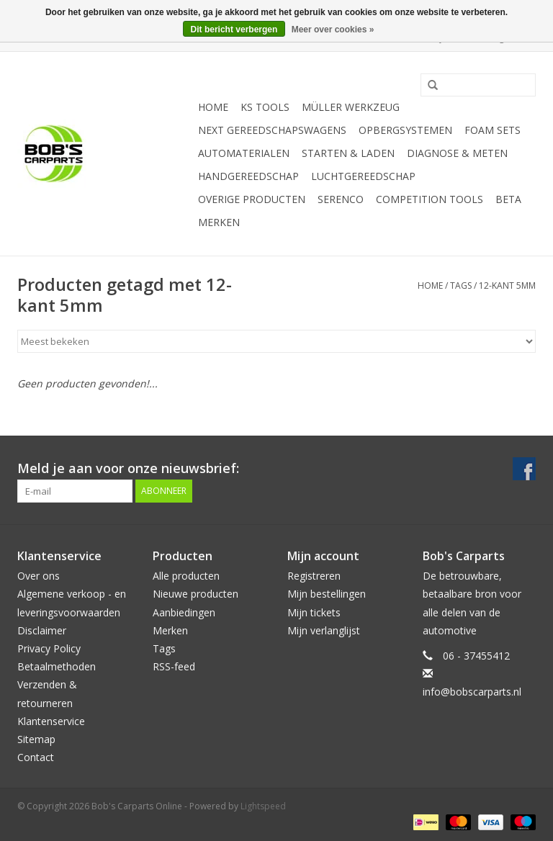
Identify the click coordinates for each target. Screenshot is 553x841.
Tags (461, 285)
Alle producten (186, 576)
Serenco (341, 199)
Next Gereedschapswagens (272, 130)
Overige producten (251, 199)
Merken (219, 222)
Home (213, 107)
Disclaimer (41, 630)
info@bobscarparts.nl (472, 691)
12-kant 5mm (507, 285)
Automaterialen (243, 153)
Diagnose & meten (457, 153)
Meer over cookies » (333, 29)
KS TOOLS (264, 107)
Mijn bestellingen (326, 594)
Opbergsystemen (405, 130)
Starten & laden (348, 153)
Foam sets (492, 130)
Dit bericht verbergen (234, 29)
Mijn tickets (314, 612)
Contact (35, 757)
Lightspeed (263, 806)
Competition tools (429, 199)
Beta (508, 199)
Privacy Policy (49, 648)
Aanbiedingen (184, 612)
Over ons (38, 576)
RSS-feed (174, 666)
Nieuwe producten (195, 594)
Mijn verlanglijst (323, 630)
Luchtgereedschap (363, 176)
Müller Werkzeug (351, 107)
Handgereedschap (248, 176)
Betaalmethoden (56, 666)
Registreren (314, 576)
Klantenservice (51, 721)
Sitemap (36, 739)
